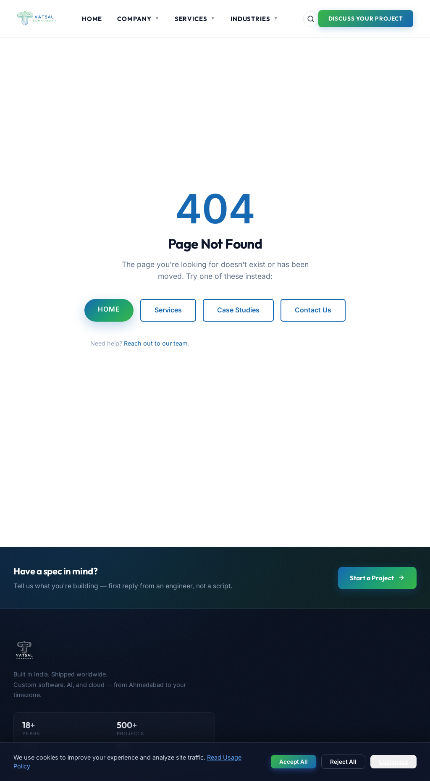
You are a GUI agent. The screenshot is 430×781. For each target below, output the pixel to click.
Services (195, 19)
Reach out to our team (156, 343)
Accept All (293, 761)
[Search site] (310, 18)
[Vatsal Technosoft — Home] (114, 650)
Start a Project (377, 578)
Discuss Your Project (365, 18)
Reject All (343, 761)
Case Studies (238, 310)
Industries (254, 19)
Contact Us (313, 310)
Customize (393, 761)
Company (138, 19)
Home (92, 19)
